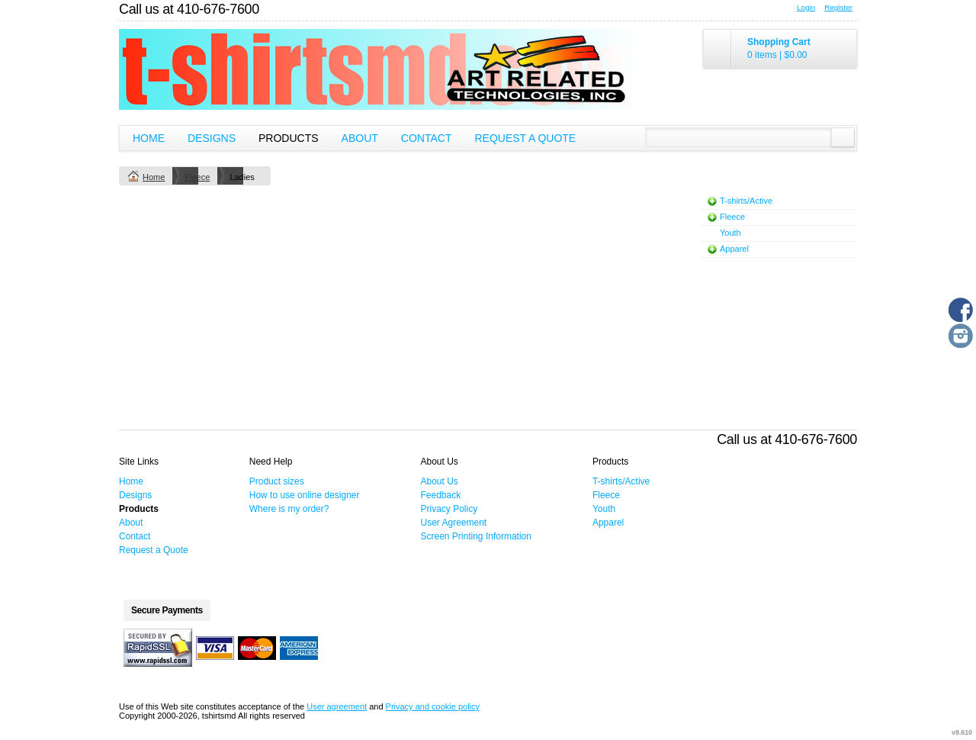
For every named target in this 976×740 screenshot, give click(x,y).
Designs (212, 138)
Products (288, 138)
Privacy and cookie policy (433, 706)
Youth (730, 232)
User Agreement (454, 522)
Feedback (441, 495)
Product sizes (276, 481)
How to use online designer (304, 495)
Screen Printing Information (476, 536)
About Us (439, 481)
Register (838, 7)
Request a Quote (525, 138)
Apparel (734, 248)
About (360, 138)
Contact (426, 138)
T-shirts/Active (746, 200)
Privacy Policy (449, 509)
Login (806, 7)
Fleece (197, 177)
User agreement (337, 706)
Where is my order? (289, 509)
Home (149, 138)
